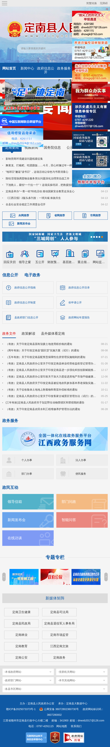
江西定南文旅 (59, 646)
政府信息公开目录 (79, 287)
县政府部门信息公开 (26, 317)
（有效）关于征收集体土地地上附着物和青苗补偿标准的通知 (41, 389)
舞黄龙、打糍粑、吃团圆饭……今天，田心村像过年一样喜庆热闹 (44, 165)
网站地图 (61, 726)
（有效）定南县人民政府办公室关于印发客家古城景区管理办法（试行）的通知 (51, 396)
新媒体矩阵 (55, 598)
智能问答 (69, 520)
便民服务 (80, 473)
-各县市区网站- (13, 688)
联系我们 (76, 726)
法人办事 (80, 460)
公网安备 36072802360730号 (61, 709)
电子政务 (32, 275)
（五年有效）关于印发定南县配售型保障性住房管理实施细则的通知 (45, 357)
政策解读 (28, 333)
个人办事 (26, 460)
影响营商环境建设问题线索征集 (24, 158)
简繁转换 (91, 3)
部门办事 (26, 473)
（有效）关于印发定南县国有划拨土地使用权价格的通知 (39, 343)
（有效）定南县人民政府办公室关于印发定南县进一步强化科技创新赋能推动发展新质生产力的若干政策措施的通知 (51, 369)
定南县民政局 (21, 623)
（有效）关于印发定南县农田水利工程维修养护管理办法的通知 (43, 409)
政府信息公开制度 (25, 302)
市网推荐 (95, 215)
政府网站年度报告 (79, 317)
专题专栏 (55, 557)
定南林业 (21, 634)
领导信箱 (15, 502)
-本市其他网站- (67, 680)
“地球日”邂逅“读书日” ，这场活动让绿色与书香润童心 (37, 171)
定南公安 (21, 657)
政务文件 (9, 333)
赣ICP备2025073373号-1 (21, 709)
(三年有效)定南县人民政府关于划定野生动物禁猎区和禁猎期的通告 (45, 402)
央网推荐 (23, 215)
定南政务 (59, 657)
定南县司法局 (59, 612)
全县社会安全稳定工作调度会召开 (26, 204)
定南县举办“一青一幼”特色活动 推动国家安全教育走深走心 (40, 191)
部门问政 (69, 502)
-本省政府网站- (13, 671)
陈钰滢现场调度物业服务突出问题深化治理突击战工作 (37, 178)
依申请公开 (75, 302)
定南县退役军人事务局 (59, 623)
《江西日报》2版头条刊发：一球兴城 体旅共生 (33, 197)
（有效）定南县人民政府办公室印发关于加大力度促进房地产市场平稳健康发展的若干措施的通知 (51, 376)
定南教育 (21, 646)
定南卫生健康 (21, 612)
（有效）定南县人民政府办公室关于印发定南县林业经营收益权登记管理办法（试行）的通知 (51, 363)
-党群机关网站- (67, 671)
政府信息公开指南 (25, 287)
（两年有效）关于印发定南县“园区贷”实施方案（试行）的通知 (42, 350)
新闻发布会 (23, 223)
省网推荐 (59, 215)
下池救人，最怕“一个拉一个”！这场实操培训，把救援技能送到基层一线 (48, 184)
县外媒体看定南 (53, 333)
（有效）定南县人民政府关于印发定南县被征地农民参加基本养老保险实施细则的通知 (51, 382)
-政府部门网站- (13, 680)
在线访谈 (15, 538)
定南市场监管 (59, 634)
